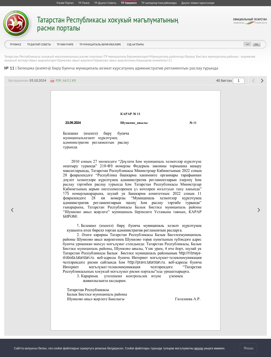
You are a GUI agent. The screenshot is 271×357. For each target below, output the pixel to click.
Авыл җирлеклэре (42, 60)
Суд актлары (135, 44)
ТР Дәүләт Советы (39, 44)
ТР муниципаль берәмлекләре (100, 44)
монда (198, 348)
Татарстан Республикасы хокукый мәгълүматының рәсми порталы (107, 23)
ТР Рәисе (15, 44)
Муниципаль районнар (167, 56)
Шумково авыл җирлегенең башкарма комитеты (131, 60)
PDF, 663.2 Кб (66, 80)
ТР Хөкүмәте (65, 44)
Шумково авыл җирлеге (75, 60)
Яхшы (248, 348)
